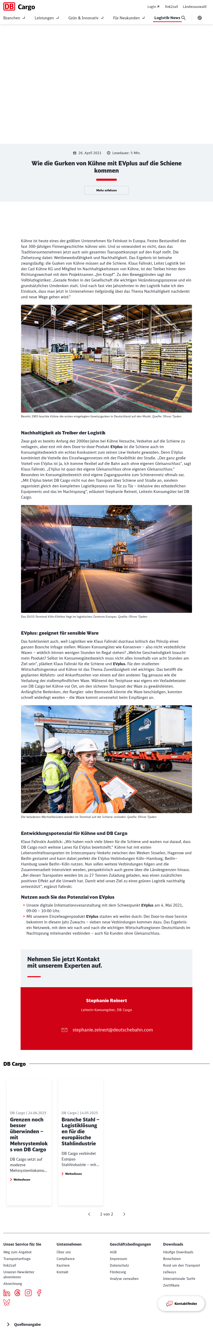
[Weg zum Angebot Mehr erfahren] (17, 1252)
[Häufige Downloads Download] (178, 1252)
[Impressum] (118, 1259)
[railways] (169, 1272)
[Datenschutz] (119, 1265)
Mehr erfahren (106, 190)
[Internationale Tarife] (179, 1279)
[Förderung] (118, 1272)
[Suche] (183, 18)
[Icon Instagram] (30, 1293)
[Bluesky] (8, 1303)
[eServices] (9, 1265)
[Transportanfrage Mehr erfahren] (17, 1259)
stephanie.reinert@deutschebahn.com (113, 1029)
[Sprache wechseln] (200, 18)
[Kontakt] (62, 1272)
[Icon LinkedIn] (8, 1293)
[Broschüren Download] (172, 1259)
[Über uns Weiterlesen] (64, 1252)
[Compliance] (66, 1259)
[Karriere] (63, 1265)
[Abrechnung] (12, 1284)
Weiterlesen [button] (22, 1197)
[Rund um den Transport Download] (181, 1265)
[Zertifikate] (171, 1285)
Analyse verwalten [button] (124, 1279)
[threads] (19, 1293)
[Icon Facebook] (41, 1293)
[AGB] (113, 1252)
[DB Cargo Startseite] (19, 6)
